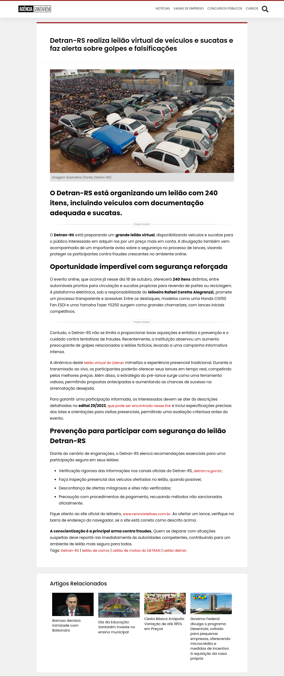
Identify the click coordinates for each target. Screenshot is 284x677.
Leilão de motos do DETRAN (140, 550)
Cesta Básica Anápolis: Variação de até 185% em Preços (163, 622)
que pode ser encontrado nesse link (141, 405)
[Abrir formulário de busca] (265, 9)
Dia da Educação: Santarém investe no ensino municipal (114, 626)
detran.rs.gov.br (208, 471)
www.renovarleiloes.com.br (148, 514)
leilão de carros (97, 550)
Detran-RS (70, 550)
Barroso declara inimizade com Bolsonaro (72, 622)
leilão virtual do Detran (105, 362)
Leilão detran (182, 550)
